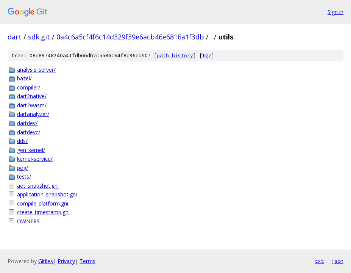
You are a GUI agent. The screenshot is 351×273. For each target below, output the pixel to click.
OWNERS (28, 221)
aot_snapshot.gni (38, 185)
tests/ (24, 176)
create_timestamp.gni (43, 212)
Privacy (66, 261)
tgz (206, 55)
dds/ (22, 140)
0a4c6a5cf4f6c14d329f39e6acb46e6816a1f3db (130, 36)
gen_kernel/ (31, 150)
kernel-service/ (35, 158)
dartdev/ (27, 123)
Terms (87, 261)
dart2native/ (32, 96)
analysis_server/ (36, 69)
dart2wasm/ (32, 105)
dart (15, 36)
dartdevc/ (28, 132)
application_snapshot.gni (47, 194)
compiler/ (28, 87)
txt (319, 260)
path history (175, 55)
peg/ (22, 167)
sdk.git (39, 36)
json (337, 260)
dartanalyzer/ (33, 114)
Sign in (335, 12)
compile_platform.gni (42, 203)
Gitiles (45, 261)
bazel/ (24, 78)
